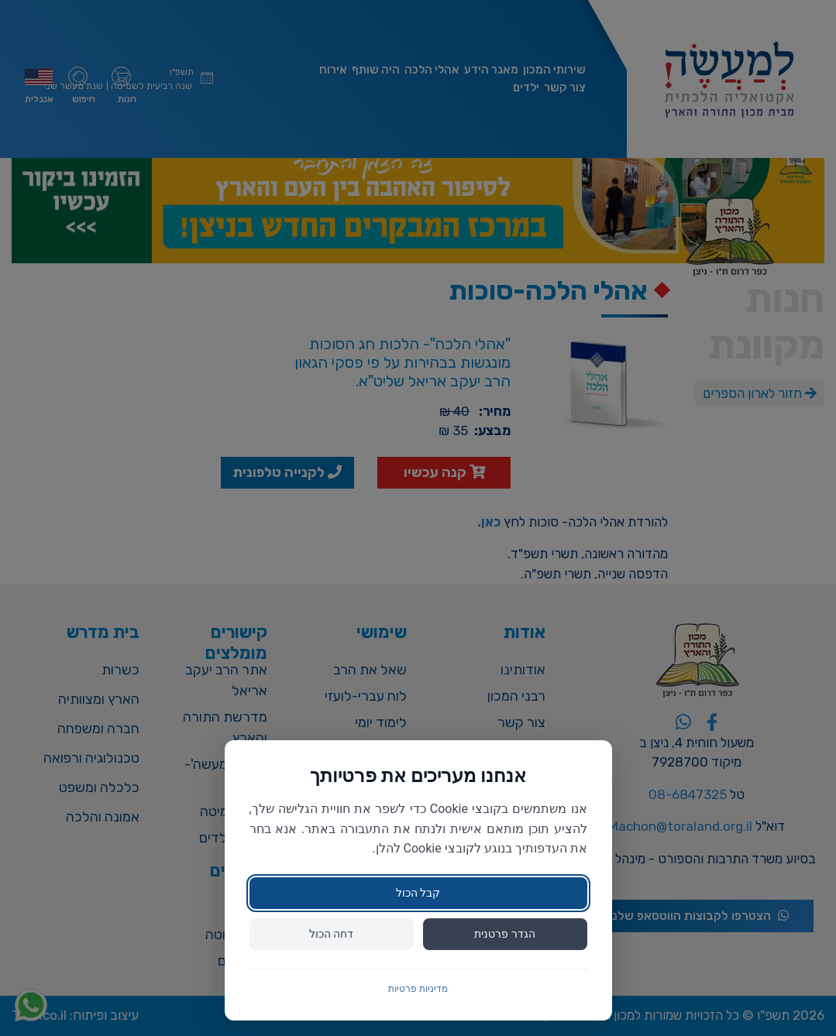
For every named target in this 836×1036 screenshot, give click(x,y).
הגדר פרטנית (504, 934)
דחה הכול (331, 934)
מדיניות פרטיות (418, 988)
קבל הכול (418, 893)
